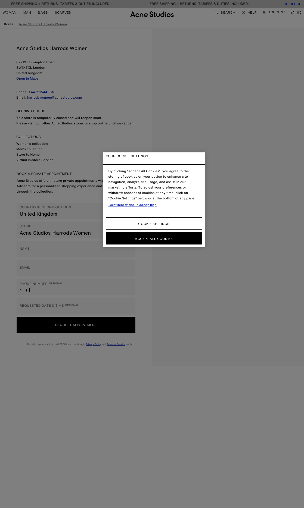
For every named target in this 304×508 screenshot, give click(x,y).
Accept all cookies (154, 238)
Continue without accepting (132, 205)
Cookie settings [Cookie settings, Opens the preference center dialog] (154, 223)
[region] (154, 199)
